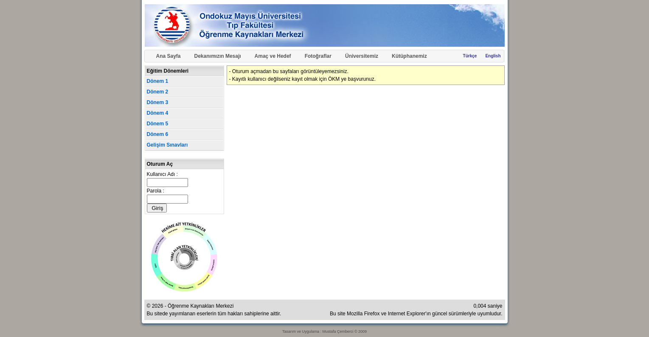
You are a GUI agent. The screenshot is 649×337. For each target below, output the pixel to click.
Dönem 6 (158, 134)
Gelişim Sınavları (167, 145)
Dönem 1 (158, 81)
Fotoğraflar (318, 56)
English (492, 56)
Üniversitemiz (361, 56)
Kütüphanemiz (409, 56)
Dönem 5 (158, 124)
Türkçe (470, 56)
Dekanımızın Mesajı (217, 56)
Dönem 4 (158, 113)
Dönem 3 (158, 102)
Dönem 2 (158, 92)
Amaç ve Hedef (273, 56)
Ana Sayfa (168, 56)
